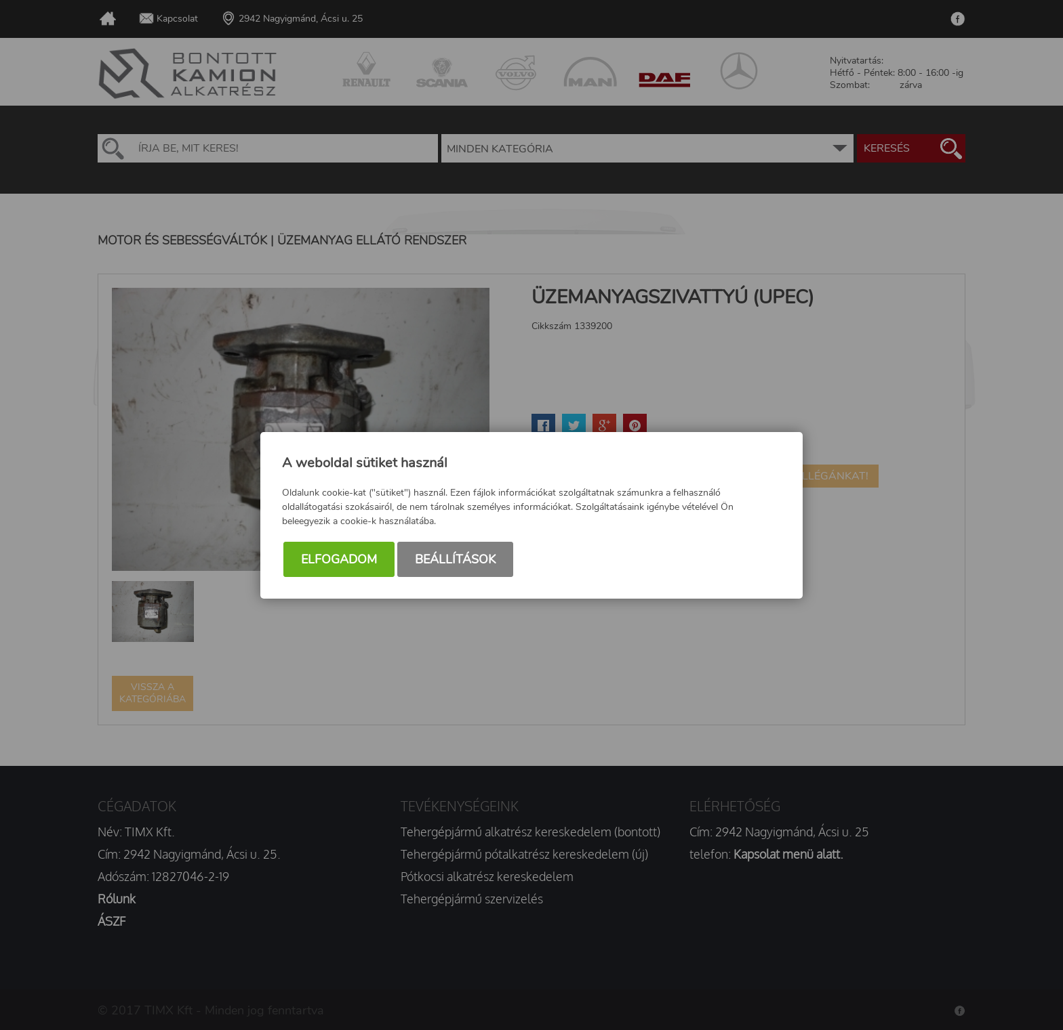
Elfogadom (339, 559)
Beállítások (455, 559)
